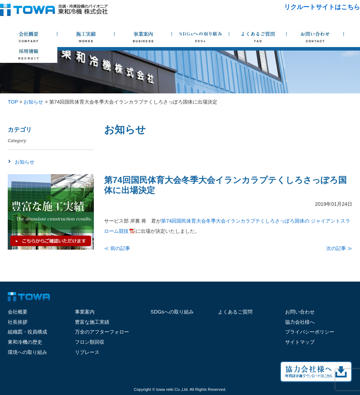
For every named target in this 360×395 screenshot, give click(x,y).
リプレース (87, 352)
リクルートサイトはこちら (322, 7)
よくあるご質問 (235, 312)
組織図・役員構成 (27, 332)
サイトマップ (300, 342)
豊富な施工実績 (92, 322)
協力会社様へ (300, 322)
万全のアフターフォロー (102, 332)
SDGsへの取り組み (171, 312)
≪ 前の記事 (117, 248)
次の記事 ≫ (339, 248)
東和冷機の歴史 (25, 342)
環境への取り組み (27, 352)
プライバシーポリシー (309, 332)
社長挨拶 (17, 322)
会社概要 (17, 312)
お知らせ (24, 162)
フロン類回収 (89, 342)
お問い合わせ (300, 312)
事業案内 (85, 312)
